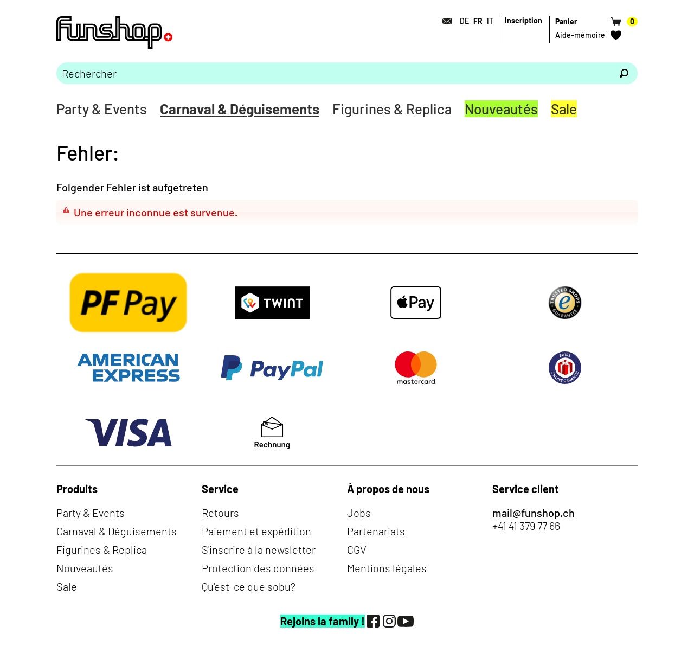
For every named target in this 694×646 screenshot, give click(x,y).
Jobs (359, 512)
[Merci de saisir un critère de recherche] (333, 73)
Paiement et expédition (256, 531)
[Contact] (443, 21)
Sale (564, 108)
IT (490, 20)
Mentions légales (387, 567)
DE (464, 20)
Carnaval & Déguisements (239, 108)
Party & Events (101, 108)
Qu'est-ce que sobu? (248, 586)
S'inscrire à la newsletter (259, 549)
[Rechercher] (624, 73)
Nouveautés (501, 108)
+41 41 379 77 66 (526, 525)
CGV (357, 549)
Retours (220, 512)
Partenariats (376, 531)
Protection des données (258, 567)
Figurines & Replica (392, 108)
